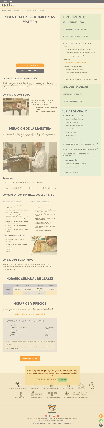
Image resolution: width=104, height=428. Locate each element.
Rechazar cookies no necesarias (47, 380)
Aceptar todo (62, 380)
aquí (53, 375)
